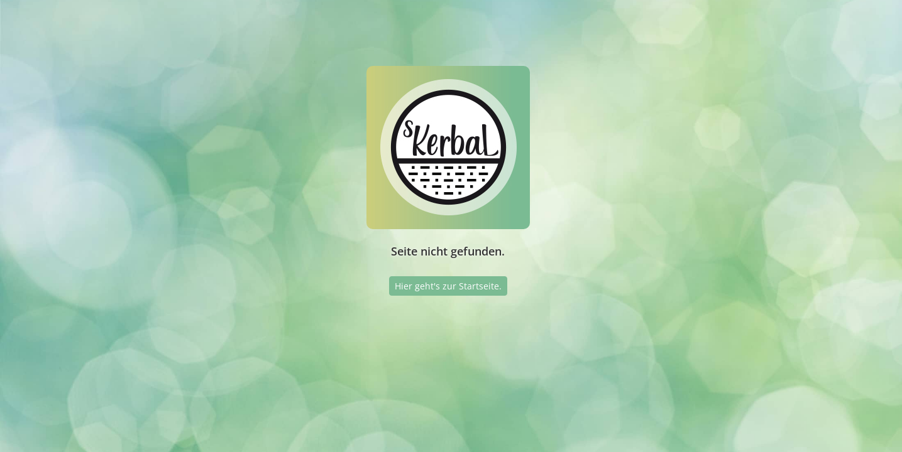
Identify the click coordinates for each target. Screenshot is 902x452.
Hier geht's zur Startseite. (448, 286)
